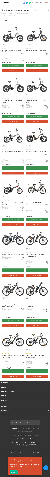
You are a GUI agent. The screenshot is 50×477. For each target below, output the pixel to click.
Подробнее (13, 71)
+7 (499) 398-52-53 (19, 435)
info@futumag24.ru (26, 439)
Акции (3, 387)
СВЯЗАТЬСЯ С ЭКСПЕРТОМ (13, 65)
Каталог (4, 382)
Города (4, 406)
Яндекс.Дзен (38, 452)
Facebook (16, 452)
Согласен (13, 472)
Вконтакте (12, 452)
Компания (5, 400)
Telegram (25, 452)
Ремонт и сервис (7, 391)
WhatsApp (34, 452)
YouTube (29, 452)
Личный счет (6, 415)
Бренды (4, 395)
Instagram (20, 452)
